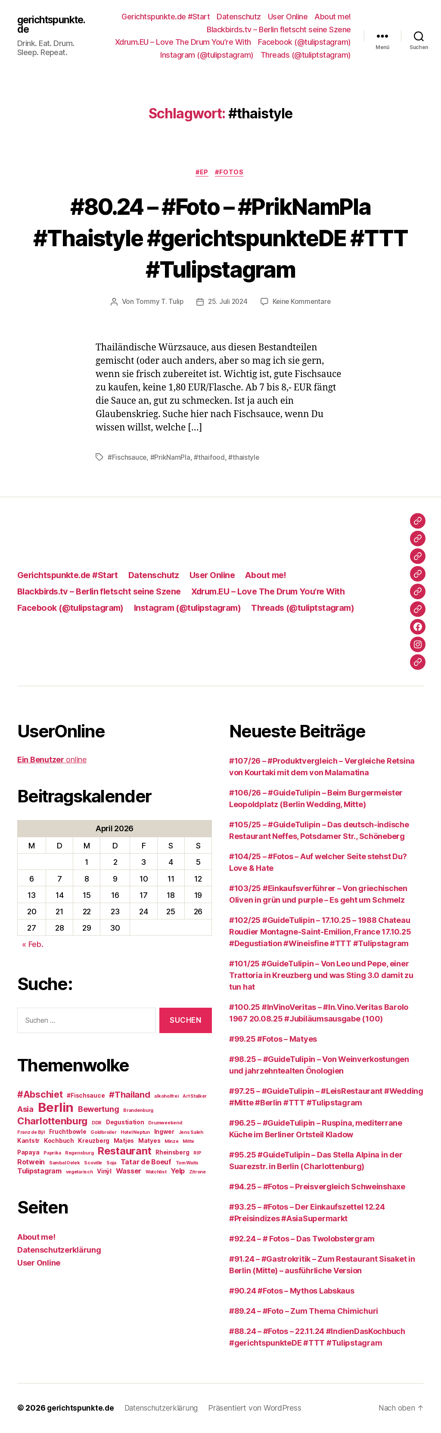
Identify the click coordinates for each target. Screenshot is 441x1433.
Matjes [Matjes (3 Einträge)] (124, 1141)
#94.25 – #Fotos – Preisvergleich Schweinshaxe (317, 1187)
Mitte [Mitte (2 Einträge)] (188, 1142)
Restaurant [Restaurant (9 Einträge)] (124, 1151)
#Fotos (231, 173)
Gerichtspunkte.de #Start (165, 16)
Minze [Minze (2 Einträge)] (172, 1142)
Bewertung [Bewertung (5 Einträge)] (98, 1109)
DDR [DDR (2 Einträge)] (97, 1124)
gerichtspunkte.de (53, 24)
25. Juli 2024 (227, 302)
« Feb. (32, 945)
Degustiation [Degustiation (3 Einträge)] (125, 1123)
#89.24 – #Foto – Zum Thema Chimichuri (303, 1311)
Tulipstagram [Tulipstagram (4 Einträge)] (39, 1171)
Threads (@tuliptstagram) (306, 54)
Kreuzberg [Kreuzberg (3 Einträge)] (93, 1141)
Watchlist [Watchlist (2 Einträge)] (156, 1173)
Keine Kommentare (302, 302)
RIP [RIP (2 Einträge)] (197, 1154)
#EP (201, 173)
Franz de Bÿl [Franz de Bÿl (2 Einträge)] (31, 1133)
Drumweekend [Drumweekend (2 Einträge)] (165, 1124)
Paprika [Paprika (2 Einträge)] (52, 1154)
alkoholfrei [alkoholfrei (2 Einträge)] (166, 1097)
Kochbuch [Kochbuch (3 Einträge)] (59, 1141)
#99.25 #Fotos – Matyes (273, 1039)
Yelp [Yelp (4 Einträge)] (178, 1171)
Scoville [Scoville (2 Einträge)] (93, 1164)
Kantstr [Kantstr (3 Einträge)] (28, 1141)
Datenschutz (239, 16)
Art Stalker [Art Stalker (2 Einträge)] (195, 1097)
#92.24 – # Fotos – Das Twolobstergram (302, 1239)
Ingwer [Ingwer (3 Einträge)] (164, 1132)
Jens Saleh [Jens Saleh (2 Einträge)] (191, 1133)
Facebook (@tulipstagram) (304, 41)
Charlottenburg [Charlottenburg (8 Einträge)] (52, 1121)
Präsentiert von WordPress (260, 1408)
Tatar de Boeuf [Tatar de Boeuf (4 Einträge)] (146, 1162)
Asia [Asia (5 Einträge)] (25, 1109)
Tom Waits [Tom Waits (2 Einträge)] (187, 1164)
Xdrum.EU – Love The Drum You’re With (183, 41)
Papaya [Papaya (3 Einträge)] (28, 1153)
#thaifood (209, 458)
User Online (288, 16)
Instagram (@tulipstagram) (207, 54)
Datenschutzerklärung (59, 1250)
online (52, 760)
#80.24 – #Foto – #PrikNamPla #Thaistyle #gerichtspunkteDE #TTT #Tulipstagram (221, 237)
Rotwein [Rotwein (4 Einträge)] (31, 1162)
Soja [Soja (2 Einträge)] (111, 1164)
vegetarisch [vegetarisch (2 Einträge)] (79, 1173)
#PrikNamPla (171, 458)
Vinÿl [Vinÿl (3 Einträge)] (104, 1172)
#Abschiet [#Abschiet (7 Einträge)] (40, 1095)
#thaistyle (244, 458)
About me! (332, 16)
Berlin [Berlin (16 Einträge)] (56, 1108)
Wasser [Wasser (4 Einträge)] (128, 1171)
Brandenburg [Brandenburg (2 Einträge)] (138, 1111)
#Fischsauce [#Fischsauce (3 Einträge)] (86, 1096)
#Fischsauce (127, 458)
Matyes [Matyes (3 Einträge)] (149, 1141)
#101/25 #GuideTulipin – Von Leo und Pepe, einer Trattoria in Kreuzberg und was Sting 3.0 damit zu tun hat (321, 976)
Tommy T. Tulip (158, 302)
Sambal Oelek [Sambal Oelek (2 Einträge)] (64, 1164)
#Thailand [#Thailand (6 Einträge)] (129, 1095)
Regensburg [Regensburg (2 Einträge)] (79, 1154)
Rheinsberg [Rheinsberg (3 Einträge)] (172, 1153)
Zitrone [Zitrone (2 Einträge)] (197, 1173)
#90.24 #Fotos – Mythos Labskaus (291, 1291)
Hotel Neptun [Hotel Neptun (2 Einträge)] (135, 1133)
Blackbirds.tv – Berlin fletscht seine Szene (279, 29)
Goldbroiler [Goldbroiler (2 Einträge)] (103, 1133)
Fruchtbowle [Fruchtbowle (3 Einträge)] (68, 1132)
